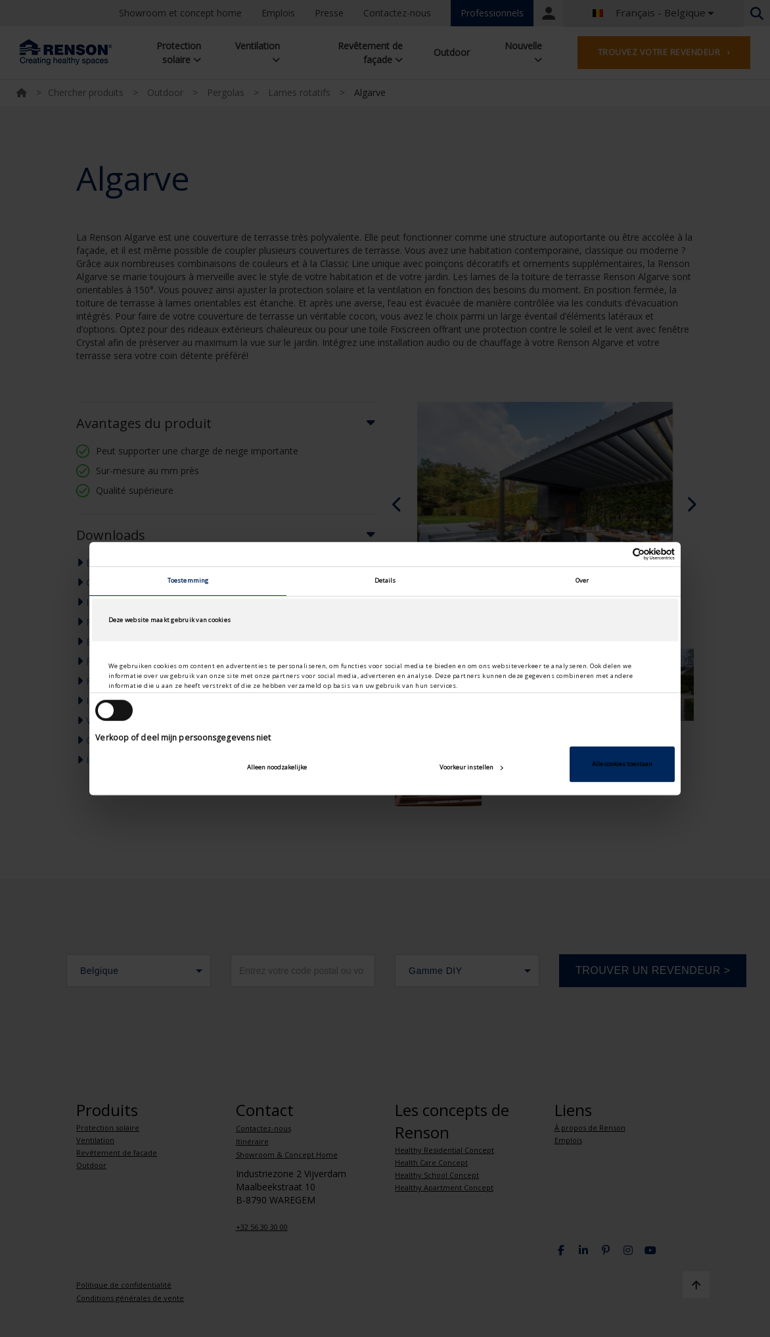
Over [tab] (582, 581)
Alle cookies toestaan (622, 764)
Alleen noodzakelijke (277, 767)
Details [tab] (385, 581)
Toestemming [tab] (188, 581)
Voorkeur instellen (471, 767)
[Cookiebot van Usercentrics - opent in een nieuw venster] (617, 554)
